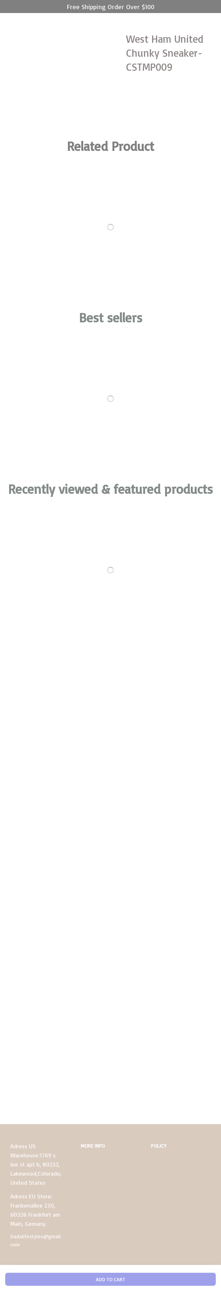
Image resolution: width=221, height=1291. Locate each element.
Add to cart (110, 1279)
